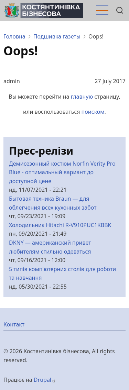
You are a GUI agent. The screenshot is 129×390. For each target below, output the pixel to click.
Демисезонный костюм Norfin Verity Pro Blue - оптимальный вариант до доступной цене (62, 172)
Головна (14, 36)
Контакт (13, 324)
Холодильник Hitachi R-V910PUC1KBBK (60, 225)
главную (82, 96)
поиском (93, 111)
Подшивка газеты (56, 36)
